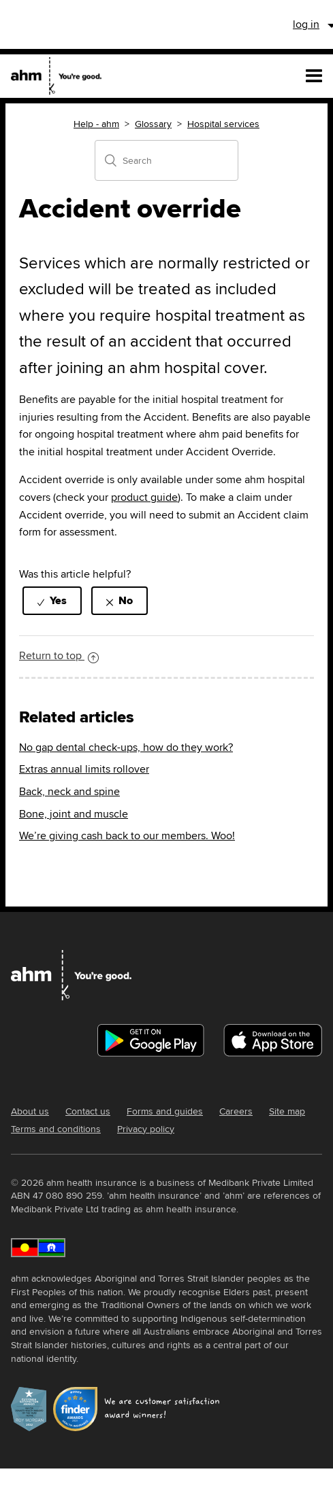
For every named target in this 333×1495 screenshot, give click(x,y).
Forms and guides (165, 1111)
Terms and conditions (56, 1129)
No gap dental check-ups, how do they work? (126, 747)
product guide (144, 497)
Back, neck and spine (69, 791)
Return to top (59, 655)
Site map (287, 1111)
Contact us (87, 1111)
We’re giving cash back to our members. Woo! (127, 835)
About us (30, 1111)
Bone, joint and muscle (73, 814)
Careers (236, 1111)
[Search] (166, 160)
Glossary (153, 123)
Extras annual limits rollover (84, 769)
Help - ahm (96, 123)
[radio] (52, 600)
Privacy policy (145, 1129)
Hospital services (223, 123)
